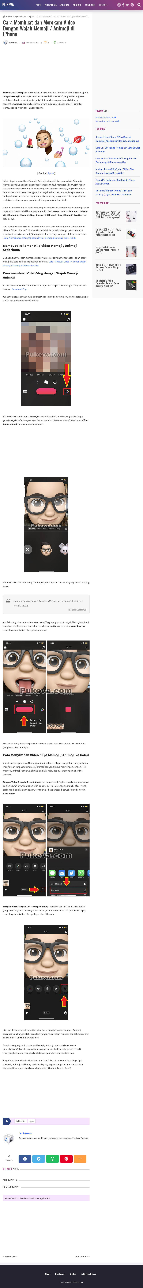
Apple (38, 5)
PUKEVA (8, 4)
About (47, 1274)
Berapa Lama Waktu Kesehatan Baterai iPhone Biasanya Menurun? (107, 283)
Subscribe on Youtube (107, 121)
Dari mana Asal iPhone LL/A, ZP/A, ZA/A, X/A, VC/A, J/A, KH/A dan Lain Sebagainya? (108, 214)
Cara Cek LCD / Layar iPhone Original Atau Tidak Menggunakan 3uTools (108, 232)
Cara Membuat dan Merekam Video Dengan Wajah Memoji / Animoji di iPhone (39, 28)
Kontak (73, 1274)
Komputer (90, 5)
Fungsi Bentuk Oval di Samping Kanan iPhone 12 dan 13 (107, 249)
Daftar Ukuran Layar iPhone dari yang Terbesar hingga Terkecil (108, 267)
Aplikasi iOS (51, 5)
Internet (103, 5)
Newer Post (10, 1256)
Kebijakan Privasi (89, 1274)
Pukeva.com (78, 1282)
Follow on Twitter (105, 117)
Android (77, 5)
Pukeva (27, 1133)
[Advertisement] (46, 68)
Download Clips (19, 289)
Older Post (82, 1256)
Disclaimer (60, 1274)
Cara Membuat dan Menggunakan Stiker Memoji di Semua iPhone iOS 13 (40, 237)
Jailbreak (64, 5)
